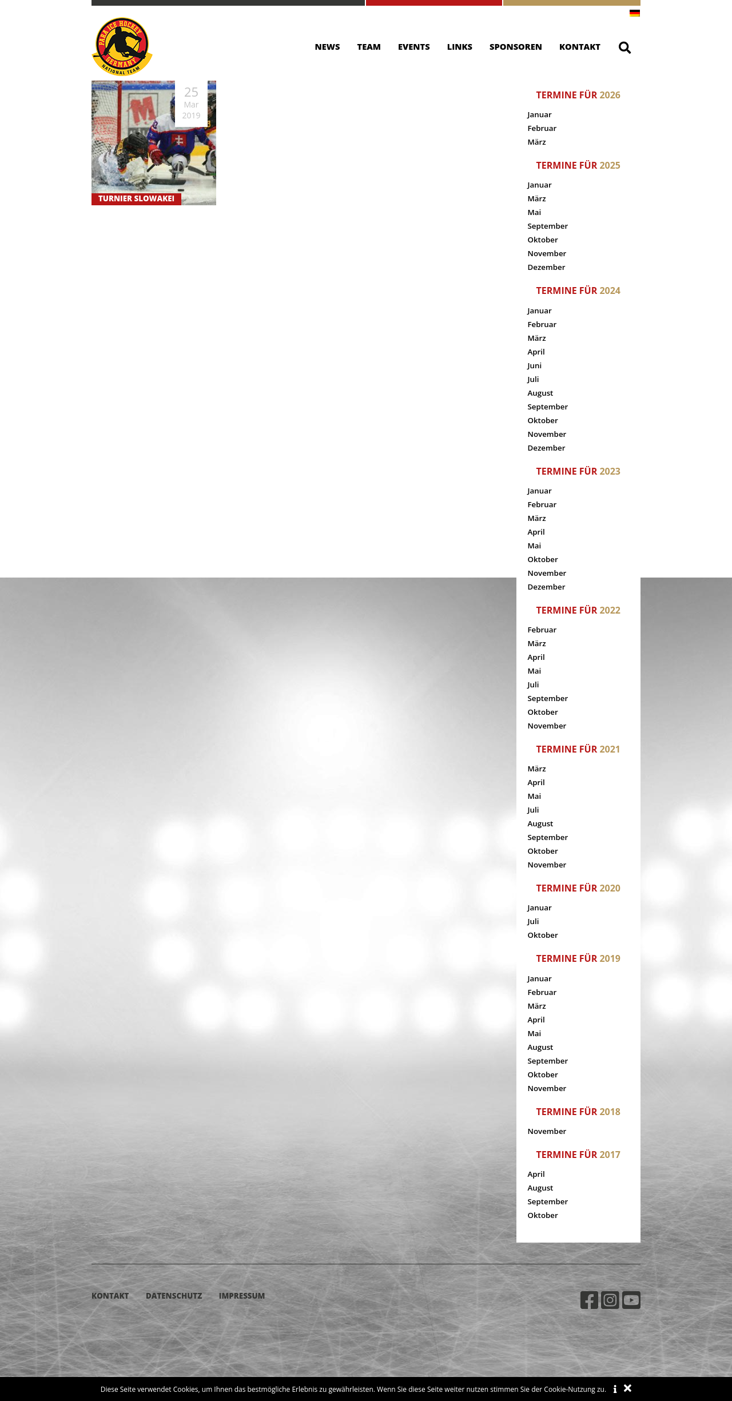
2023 (609, 471)
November (547, 253)
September (548, 226)
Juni (535, 365)
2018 (609, 1111)
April (536, 352)
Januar (540, 114)
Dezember (547, 267)
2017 (609, 1154)
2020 (609, 888)
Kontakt (579, 46)
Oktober (543, 239)
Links (459, 46)
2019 (609, 958)
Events (414, 46)
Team (369, 46)
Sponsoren (516, 46)
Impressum (242, 1296)
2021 (609, 749)
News (327, 46)
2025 (609, 165)
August (541, 393)
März (537, 142)
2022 (609, 610)
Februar (542, 128)
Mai (535, 212)
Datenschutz (174, 1296)
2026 (609, 95)
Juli (533, 379)
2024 (609, 290)
